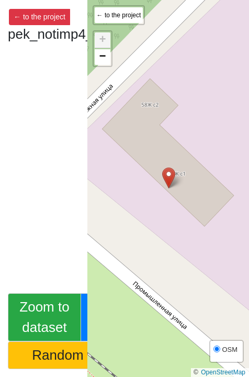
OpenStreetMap (223, 372)
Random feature (80, 355)
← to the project (39, 17)
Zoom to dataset (44, 317)
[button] (168, 177)
